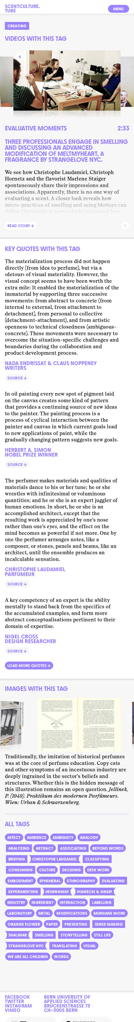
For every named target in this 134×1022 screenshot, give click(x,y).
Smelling (44, 940)
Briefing (16, 864)
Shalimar (17, 940)
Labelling (101, 907)
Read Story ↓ (21, 225)
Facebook (17, 996)
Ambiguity (63, 842)
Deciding (71, 874)
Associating (73, 853)
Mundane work (109, 918)
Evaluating (113, 885)
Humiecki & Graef (94, 896)
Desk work (98, 874)
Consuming (20, 874)
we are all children (28, 961)
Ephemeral (50, 885)
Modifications (72, 918)
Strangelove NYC (26, 950)
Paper (52, 929)
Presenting (76, 929)
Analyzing (18, 853)
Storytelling (74, 940)
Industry (16, 907)
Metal (44, 918)
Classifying (97, 864)
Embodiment (20, 885)
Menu (118, 8)
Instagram (18, 1005)
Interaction (72, 907)
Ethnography (81, 885)
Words (61, 961)
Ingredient (43, 907)
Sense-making (109, 929)
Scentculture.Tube (22, 7)
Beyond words (107, 853)
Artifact (44, 853)
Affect (14, 842)
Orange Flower (24, 929)
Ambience (36, 842)
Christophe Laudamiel (54, 864)
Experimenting (23, 896)
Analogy (89, 842)
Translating (64, 950)
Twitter (14, 1000)
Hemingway (57, 896)
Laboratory (19, 918)
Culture (47, 874)
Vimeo (12, 1009)
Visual (89, 950)
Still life (102, 940)
